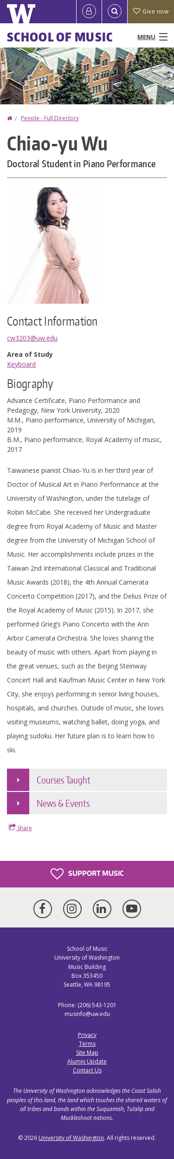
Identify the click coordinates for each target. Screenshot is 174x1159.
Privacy (87, 1035)
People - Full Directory (50, 118)
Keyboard (21, 364)
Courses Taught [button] (63, 780)
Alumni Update (87, 1061)
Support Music (87, 873)
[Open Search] (114, 11)
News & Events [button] (63, 803)
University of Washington (71, 1138)
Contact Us (87, 1070)
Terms (87, 1044)
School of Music (60, 37)
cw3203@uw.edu (32, 338)
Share (20, 828)
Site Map (87, 1053)
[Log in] (89, 11)
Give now (150, 11)
